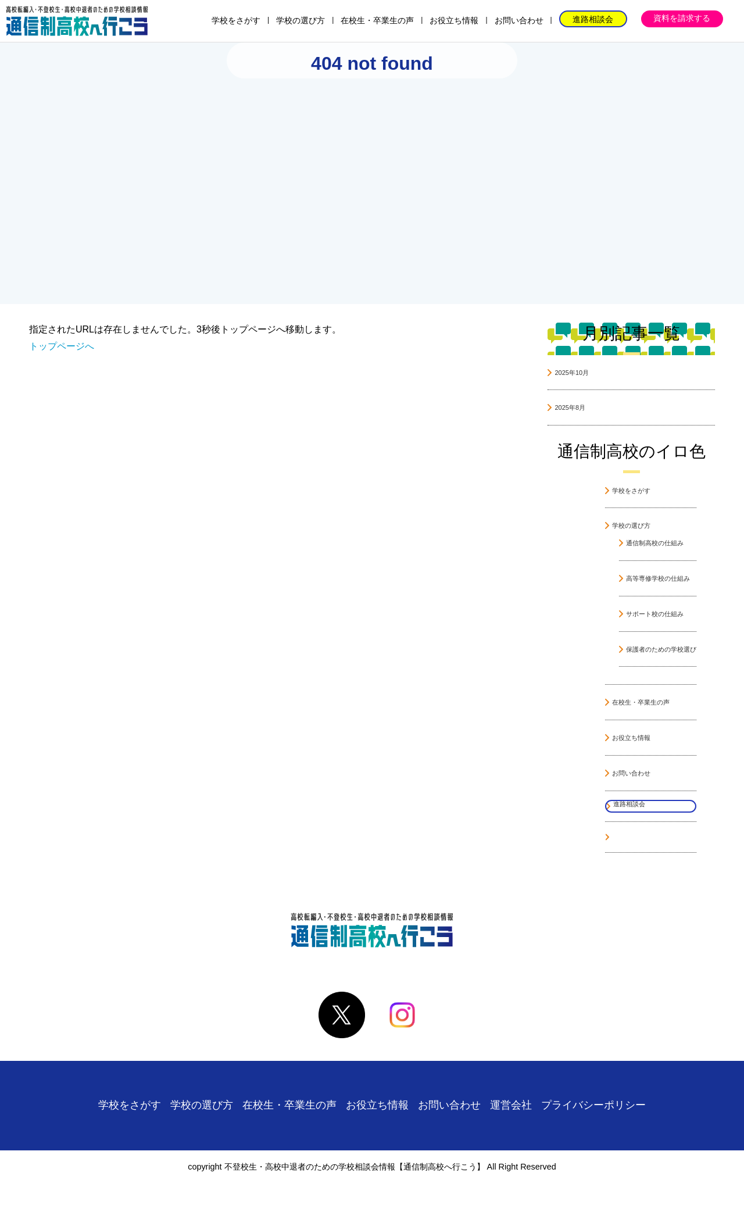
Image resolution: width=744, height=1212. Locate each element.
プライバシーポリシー (593, 1105)
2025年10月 (572, 372)
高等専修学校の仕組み (658, 578)
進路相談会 (593, 19)
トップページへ (61, 346)
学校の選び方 (300, 20)
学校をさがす (236, 20)
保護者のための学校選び (661, 649)
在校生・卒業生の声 (377, 20)
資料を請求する (681, 18)
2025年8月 (570, 407)
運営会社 (511, 1105)
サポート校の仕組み (655, 613)
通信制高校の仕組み (655, 542)
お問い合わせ (519, 20)
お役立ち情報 (454, 20)
